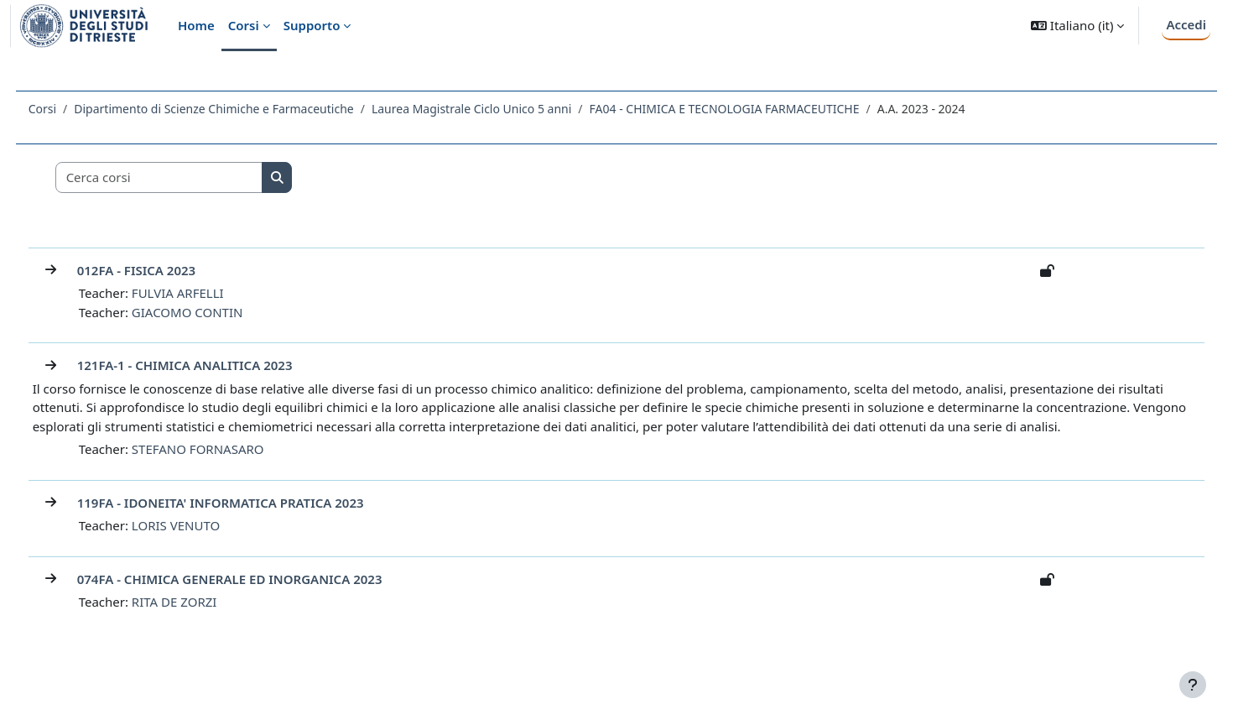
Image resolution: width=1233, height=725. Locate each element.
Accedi (1186, 24)
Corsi (73, 109)
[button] (1077, 25)
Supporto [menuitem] (312, 25)
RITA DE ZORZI (205, 621)
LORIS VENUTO (207, 544)
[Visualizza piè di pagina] (1192, 684)
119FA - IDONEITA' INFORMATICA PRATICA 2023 (251, 521)
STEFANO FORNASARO (229, 468)
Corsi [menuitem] (243, 25)
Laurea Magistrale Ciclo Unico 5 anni (502, 109)
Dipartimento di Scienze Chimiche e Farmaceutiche (245, 109)
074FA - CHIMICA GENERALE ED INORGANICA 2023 (261, 597)
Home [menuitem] (196, 25)
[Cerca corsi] (190, 177)
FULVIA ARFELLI (209, 292)
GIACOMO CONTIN (218, 312)
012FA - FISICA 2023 (167, 270)
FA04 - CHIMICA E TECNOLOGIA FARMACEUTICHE (756, 109)
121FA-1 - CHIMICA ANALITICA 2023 (216, 365)
